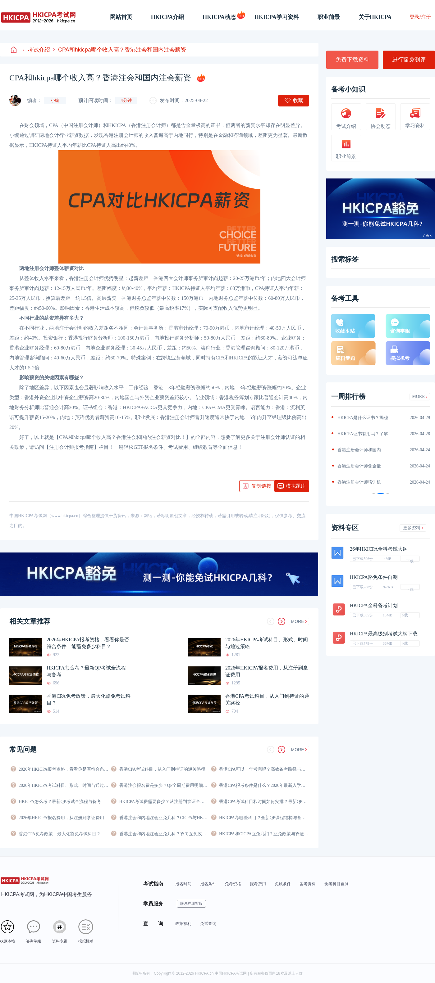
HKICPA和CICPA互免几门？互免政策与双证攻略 (264, 834)
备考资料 (308, 884)
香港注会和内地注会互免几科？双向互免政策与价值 (164, 834)
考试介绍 (36, 50)
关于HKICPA (375, 17)
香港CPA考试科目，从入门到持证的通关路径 (267, 699)
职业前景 (329, 17)
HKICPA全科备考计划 (374, 605)
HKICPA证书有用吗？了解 (362, 433)
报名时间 (183, 884)
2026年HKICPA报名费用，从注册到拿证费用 (266, 671)
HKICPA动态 (219, 17)
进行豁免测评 (409, 59)
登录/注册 (420, 17)
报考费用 (258, 884)
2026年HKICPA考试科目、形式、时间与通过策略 (266, 643)
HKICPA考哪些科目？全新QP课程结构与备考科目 (264, 817)
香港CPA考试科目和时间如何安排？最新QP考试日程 (264, 801)
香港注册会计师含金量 (359, 466)
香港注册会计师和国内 (359, 450)
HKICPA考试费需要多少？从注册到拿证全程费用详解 (164, 801)
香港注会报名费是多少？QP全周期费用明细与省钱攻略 (164, 785)
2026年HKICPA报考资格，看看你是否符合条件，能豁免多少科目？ (88, 643)
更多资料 (413, 527)
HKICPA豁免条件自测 (374, 577)
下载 (410, 560)
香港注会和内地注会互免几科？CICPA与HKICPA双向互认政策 (164, 817)
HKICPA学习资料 (276, 17)
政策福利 (183, 923)
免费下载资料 (352, 59)
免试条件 (283, 884)
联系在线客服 (191, 903)
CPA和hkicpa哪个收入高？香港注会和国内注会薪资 (119, 50)
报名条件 (208, 884)
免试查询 (208, 923)
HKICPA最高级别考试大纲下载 (384, 633)
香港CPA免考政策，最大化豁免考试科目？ (88, 699)
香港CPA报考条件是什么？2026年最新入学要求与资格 (264, 785)
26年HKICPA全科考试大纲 (379, 549)
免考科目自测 (336, 884)
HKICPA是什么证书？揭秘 (362, 417)
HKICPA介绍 (167, 17)
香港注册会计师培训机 (359, 482)
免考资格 (233, 884)
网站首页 (121, 17)
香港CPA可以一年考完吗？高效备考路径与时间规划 (264, 769)
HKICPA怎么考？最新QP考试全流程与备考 (86, 671)
